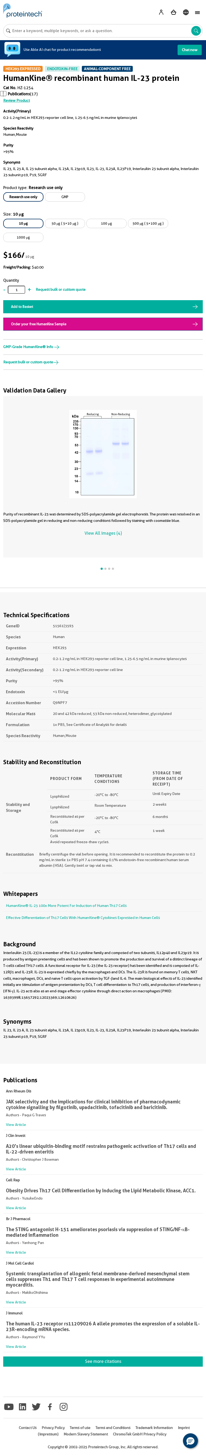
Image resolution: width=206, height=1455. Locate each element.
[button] (190, 1440)
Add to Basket (22, 306)
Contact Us (27, 1428)
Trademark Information (154, 1428)
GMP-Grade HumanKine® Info (31, 347)
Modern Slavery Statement (86, 1434)
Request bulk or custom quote (61, 289)
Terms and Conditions (112, 1428)
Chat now (189, 50)
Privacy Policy (53, 1428)
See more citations (103, 1361)
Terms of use (80, 1428)
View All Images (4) (103, 533)
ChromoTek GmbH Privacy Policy (139, 1434)
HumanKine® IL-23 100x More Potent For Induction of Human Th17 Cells (66, 905)
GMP (64, 197)
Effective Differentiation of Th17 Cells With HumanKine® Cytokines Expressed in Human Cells (83, 917)
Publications (19, 94)
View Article (16, 1124)
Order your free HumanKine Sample (38, 324)
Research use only (23, 197)
